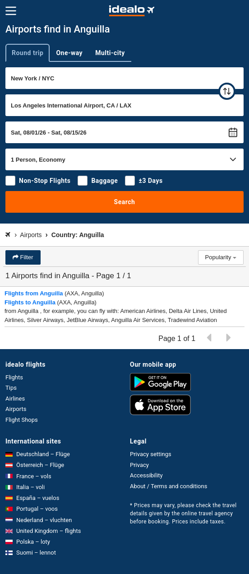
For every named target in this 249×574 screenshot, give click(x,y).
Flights (14, 377)
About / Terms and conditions (168, 486)
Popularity (220, 257)
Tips (11, 387)
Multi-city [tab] (110, 52)
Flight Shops (21, 419)
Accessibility (146, 475)
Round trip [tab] (27, 52)
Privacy (139, 465)
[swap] (226, 91)
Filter (25, 257)
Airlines (15, 398)
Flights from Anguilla (34, 293)
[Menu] (11, 11)
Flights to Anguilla (30, 302)
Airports (15, 409)
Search (124, 201)
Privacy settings (150, 454)
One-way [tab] (69, 52)
